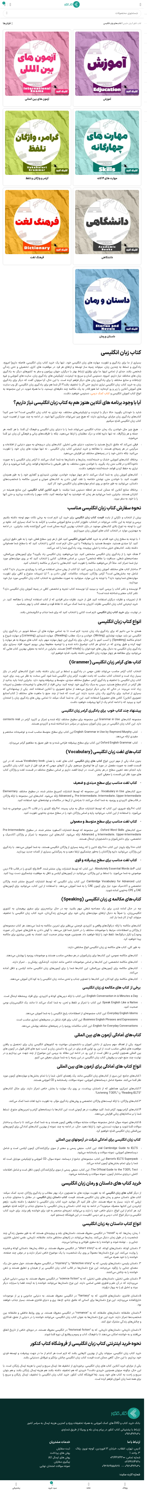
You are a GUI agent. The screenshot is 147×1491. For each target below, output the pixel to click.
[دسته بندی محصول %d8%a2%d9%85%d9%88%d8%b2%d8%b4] (107, 68)
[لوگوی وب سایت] (72, 4)
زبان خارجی (127, 23)
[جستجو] (72, 13)
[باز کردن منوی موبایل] (140, 4)
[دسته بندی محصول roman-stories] (107, 305)
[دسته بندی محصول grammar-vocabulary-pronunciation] (37, 147)
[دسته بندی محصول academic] (107, 226)
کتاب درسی (112, 1215)
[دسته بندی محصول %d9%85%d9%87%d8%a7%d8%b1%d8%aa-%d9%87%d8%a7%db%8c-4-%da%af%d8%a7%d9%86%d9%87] (107, 147)
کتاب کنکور (137, 23)
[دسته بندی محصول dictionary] (37, 226)
